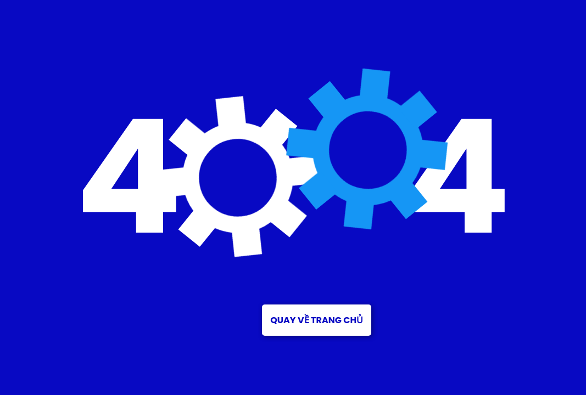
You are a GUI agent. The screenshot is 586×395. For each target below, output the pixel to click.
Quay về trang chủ (316, 320)
